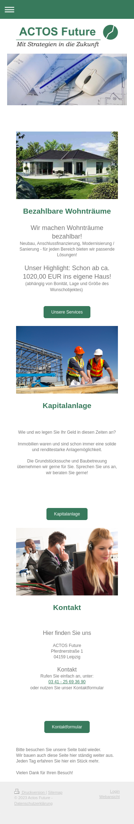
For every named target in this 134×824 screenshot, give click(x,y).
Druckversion (30, 792)
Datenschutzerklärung (33, 803)
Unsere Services (67, 312)
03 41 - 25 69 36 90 (66, 681)
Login (115, 791)
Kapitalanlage (67, 514)
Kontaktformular (67, 726)
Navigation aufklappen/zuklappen (67, 9)
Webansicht (109, 796)
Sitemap (55, 792)
